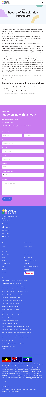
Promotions (26, 263)
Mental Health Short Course (8, 340)
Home (3, 246)
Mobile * (4, 148)
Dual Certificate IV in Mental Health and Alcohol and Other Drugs (17, 329)
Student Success (6, 263)
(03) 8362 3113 (6, 220)
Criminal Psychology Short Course (10, 309)
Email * (4, 140)
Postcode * (5, 163)
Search (4, 269)
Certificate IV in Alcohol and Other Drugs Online (13, 286)
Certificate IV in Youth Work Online (10, 303)
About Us (4, 249)
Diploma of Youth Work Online (9, 323)
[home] (6, 2)
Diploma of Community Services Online (11, 315)
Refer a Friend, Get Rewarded (31, 266)
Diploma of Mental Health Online (10, 320)
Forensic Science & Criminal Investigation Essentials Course (16, 338)
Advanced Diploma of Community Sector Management (15, 280)
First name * (5, 132)
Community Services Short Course (10, 306)
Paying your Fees (28, 257)
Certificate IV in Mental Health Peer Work (12, 300)
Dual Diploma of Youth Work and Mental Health (13, 335)
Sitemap (4, 272)
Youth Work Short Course (8, 346)
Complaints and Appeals (30, 260)
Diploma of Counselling (7, 317)
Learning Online (28, 251)
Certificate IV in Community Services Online (12, 294)
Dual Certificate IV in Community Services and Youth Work (16, 326)
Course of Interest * (7, 171)
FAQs (3, 260)
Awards (4, 266)
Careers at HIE (5, 254)
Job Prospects (27, 254)
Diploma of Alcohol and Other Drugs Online (12, 312)
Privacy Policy (5, 386)
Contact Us (5, 251)
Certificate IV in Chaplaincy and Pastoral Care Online (14, 289)
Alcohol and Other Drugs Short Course (11, 283)
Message (4, 179)
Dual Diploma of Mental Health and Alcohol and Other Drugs (16, 332)
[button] (42, 2)
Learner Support (28, 246)
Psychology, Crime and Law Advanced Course (13, 343)
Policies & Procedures (29, 249)
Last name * (27, 132)
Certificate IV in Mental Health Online (11, 297)
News (3, 257)
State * (4, 156)
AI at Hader (26, 269)
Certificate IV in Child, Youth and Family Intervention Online (16, 291)
